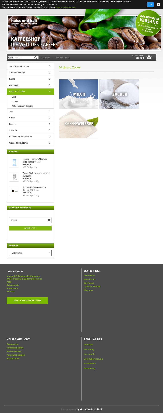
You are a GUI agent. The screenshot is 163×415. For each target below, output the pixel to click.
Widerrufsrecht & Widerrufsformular (24, 279)
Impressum (12, 288)
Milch (14, 97)
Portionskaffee (14, 351)
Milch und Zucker (17, 91)
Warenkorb (89, 275)
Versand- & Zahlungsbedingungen (23, 276)
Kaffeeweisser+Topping (22, 106)
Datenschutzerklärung (66, 7)
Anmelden (30, 228)
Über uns (88, 290)
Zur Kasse (89, 283)
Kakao (12, 79)
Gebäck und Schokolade (20, 136)
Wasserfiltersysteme (18, 143)
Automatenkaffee (17, 72)
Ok (150, 4)
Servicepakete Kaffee (19, 66)
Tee (11, 111)
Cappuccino (14, 85)
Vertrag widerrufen (27, 300)
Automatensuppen (16, 355)
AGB (9, 282)
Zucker (15, 101)
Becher (12, 124)
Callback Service (92, 286)
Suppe (12, 118)
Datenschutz (13, 285)
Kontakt (10, 291)
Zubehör (13, 130)
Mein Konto (89, 279)
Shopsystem (68, 409)
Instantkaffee (13, 358)
